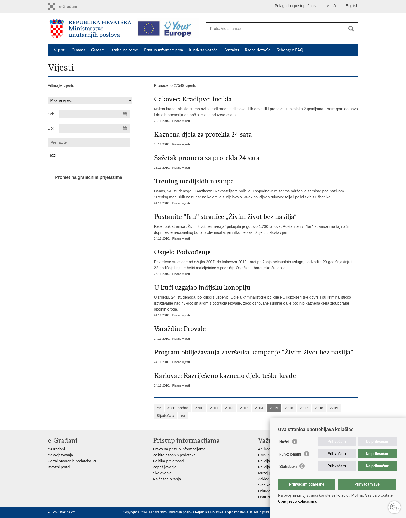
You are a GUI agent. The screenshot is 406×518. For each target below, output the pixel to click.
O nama (78, 50)
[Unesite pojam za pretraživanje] (276, 28)
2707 (304, 408)
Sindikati (265, 485)
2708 (319, 408)
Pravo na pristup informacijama (179, 449)
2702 (229, 408)
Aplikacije (266, 449)
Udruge (264, 491)
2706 (289, 408)
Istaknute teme (124, 50)
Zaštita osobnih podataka (174, 455)
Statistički (288, 466)
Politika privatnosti (168, 461)
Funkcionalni (290, 454)
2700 (199, 408)
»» (183, 415)
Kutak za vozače (203, 50)
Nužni (284, 442)
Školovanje (162, 473)
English (352, 6)
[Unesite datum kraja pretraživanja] (94, 128)
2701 (214, 408)
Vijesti (60, 50)
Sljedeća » (166, 415)
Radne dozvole (258, 50)
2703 (244, 408)
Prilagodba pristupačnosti (296, 6)
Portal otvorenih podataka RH (73, 461)
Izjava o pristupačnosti (266, 512)
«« (159, 408)
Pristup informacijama (163, 50)
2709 (334, 408)
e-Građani (56, 449)
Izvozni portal (59, 467)
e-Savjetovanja (60, 455)
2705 (274, 408)
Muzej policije (269, 473)
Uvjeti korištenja (236, 512)
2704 (259, 408)
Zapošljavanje (164, 467)
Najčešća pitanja (167, 479)
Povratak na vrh (64, 512)
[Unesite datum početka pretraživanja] (94, 114)
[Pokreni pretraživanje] (351, 28)
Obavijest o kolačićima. (297, 501)
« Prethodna (177, 408)
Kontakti (231, 50)
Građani (98, 50)
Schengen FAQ (290, 50)
